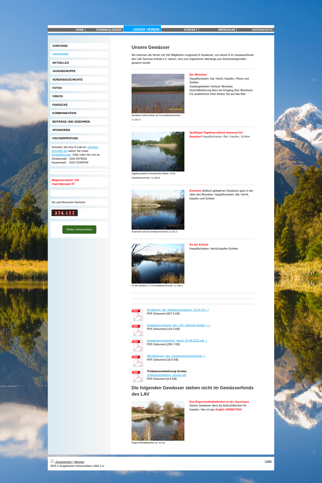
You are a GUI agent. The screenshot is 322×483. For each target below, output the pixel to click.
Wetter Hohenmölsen (79, 229)
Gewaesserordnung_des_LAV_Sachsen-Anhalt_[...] (178, 325)
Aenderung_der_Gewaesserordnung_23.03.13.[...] (178, 309)
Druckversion (61, 461)
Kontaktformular (61, 154)
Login (268, 461)
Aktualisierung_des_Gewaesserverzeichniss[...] (176, 355)
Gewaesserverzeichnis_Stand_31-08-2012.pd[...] (177, 340)
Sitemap (79, 461)
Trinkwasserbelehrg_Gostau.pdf (166, 374)
